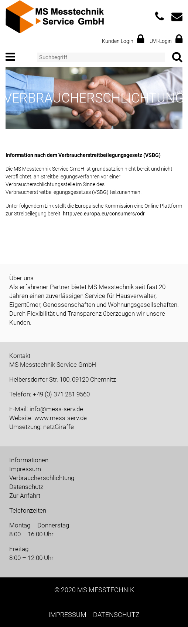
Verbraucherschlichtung (41, 478)
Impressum (25, 469)
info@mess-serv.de (56, 409)
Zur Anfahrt (24, 495)
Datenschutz (26, 486)
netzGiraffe (58, 426)
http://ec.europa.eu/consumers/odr (104, 214)
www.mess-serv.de (60, 418)
